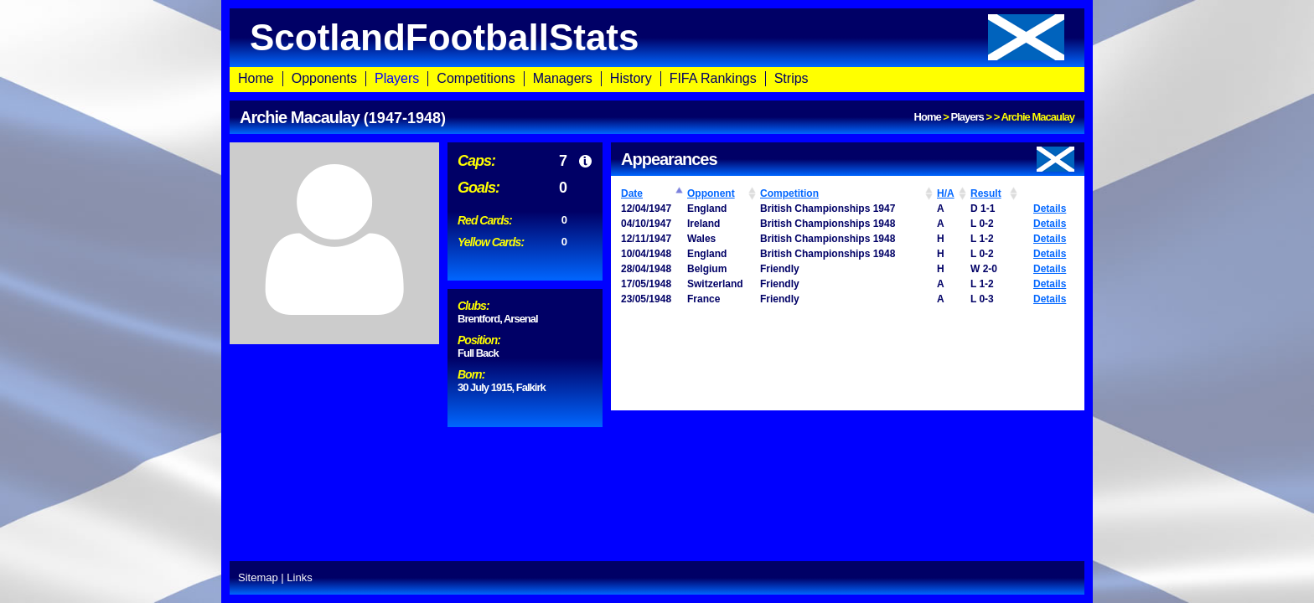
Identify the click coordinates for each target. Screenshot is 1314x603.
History (631, 78)
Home (256, 78)
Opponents (324, 78)
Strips (791, 78)
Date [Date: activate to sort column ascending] (632, 193)
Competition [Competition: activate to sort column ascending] (789, 193)
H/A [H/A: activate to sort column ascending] (945, 193)
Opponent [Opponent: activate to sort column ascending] (711, 193)
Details (1049, 208)
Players (397, 78)
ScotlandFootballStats (657, 37)
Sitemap (258, 577)
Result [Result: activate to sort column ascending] (985, 193)
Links (299, 577)
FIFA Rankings (713, 78)
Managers (562, 78)
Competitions (476, 78)
